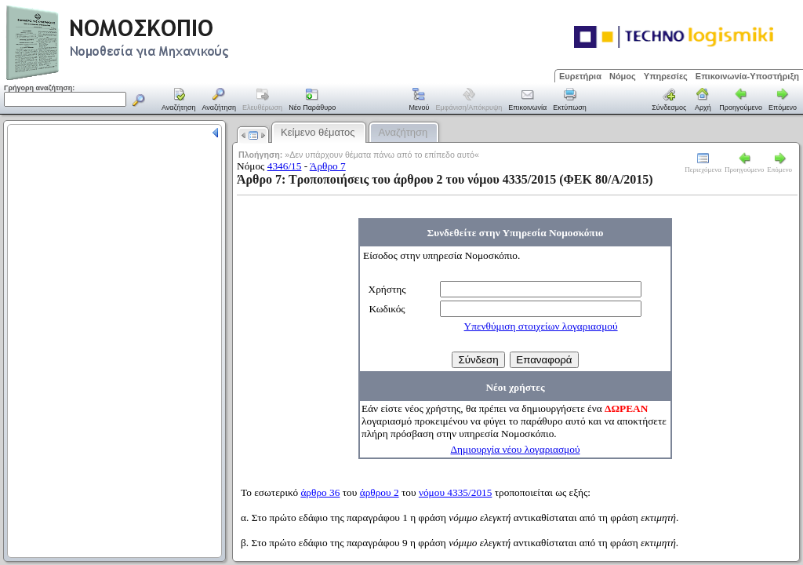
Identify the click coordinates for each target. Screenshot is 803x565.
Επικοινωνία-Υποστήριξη (747, 76)
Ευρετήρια (580, 76)
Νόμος (622, 76)
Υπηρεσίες (666, 76)
